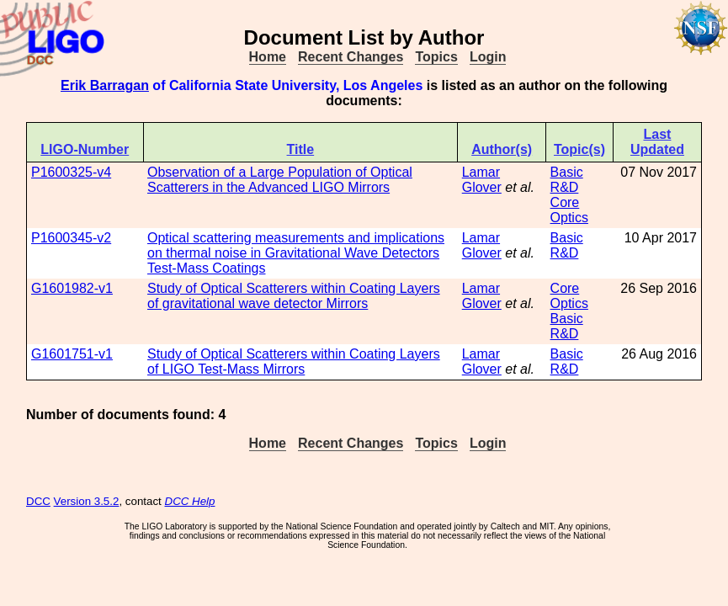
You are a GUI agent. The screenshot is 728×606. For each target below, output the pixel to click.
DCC (38, 501)
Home (267, 57)
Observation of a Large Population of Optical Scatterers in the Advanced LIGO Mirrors (279, 179)
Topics (436, 57)
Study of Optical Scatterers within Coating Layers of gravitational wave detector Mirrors (293, 296)
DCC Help (190, 501)
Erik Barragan (105, 85)
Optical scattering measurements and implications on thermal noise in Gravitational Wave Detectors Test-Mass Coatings (295, 253)
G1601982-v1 (72, 288)
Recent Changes (350, 57)
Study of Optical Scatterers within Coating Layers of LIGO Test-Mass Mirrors (293, 361)
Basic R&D (566, 179)
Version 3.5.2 (87, 501)
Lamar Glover (482, 179)
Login (488, 57)
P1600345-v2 (71, 238)
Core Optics (569, 210)
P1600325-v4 (71, 172)
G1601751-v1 (72, 354)
